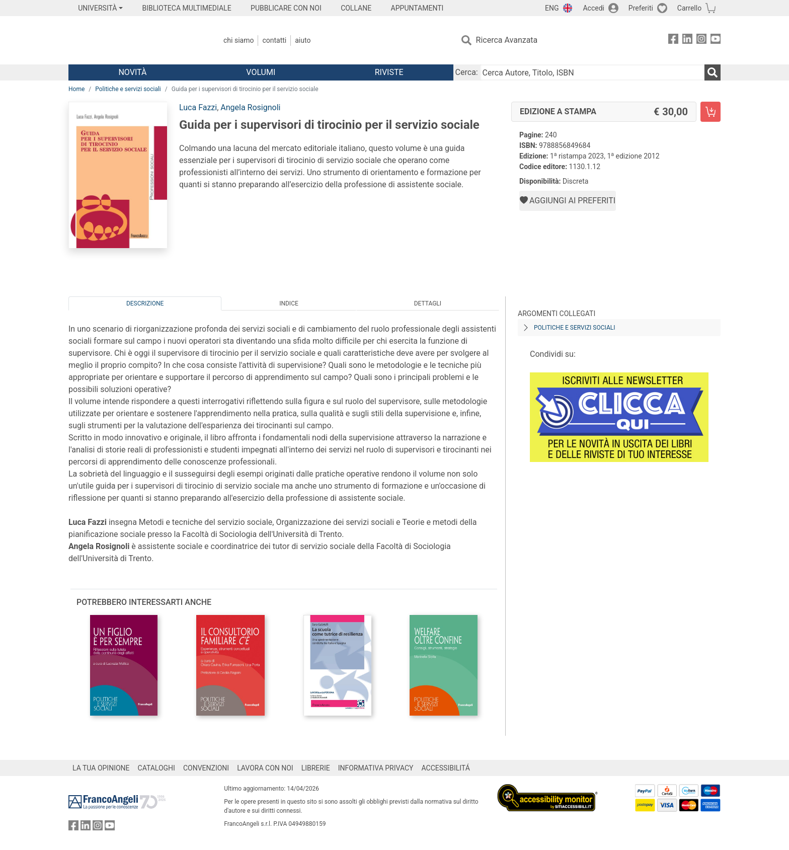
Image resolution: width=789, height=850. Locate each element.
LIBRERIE (315, 768)
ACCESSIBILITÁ (446, 768)
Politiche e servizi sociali (128, 89)
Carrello (689, 8)
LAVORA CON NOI (265, 768)
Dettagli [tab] (427, 303)
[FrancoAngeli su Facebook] (673, 40)
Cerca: (466, 72)
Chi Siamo (238, 40)
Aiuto (302, 40)
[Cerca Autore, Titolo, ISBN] (592, 72)
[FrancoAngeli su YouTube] (716, 40)
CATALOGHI (156, 768)
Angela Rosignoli (250, 107)
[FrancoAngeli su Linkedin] (687, 40)
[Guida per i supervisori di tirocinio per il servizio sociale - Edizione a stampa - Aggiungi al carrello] (710, 112)
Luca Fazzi (198, 107)
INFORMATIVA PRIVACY (376, 768)
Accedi (593, 8)
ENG (552, 8)
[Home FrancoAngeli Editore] (135, 40)
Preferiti (640, 8)
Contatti (274, 40)
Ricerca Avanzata (507, 40)
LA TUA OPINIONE (101, 768)
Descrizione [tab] (145, 303)
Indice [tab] (288, 303)
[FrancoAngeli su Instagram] (701, 40)
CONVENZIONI (206, 768)
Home (76, 89)
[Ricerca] (712, 72)
